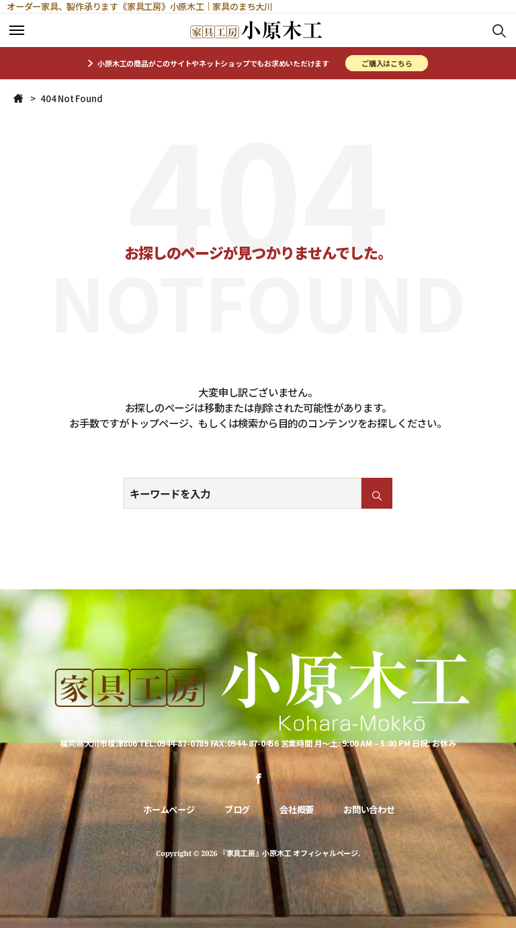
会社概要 (297, 809)
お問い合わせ (369, 809)
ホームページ (169, 809)
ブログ (237, 809)
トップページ (159, 422)
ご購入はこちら (386, 63)
